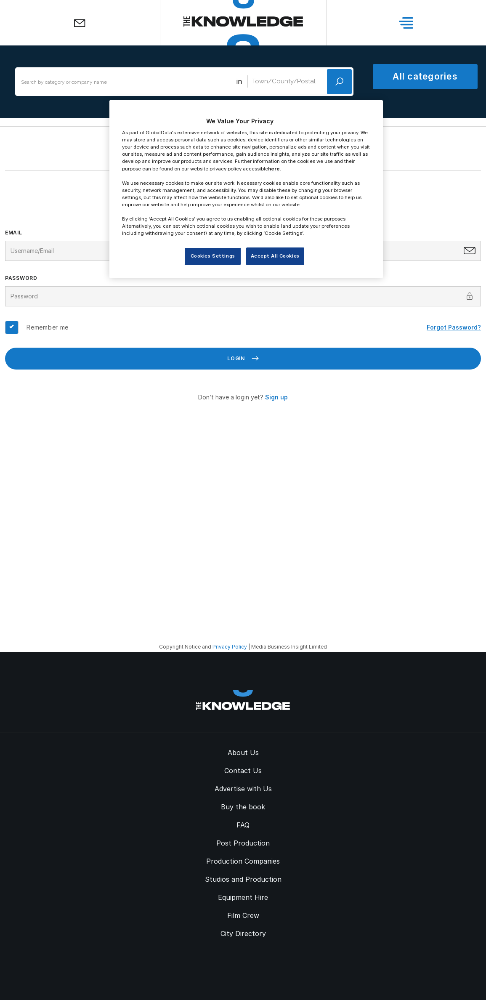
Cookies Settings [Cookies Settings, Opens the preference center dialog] (213, 256)
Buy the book (243, 807)
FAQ (243, 825)
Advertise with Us (243, 789)
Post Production (243, 843)
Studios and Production (243, 879)
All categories (425, 76)
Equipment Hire (243, 897)
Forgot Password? (454, 327)
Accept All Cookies (275, 256)
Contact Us (243, 770)
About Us (243, 752)
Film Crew (243, 915)
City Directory (243, 933)
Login (243, 358)
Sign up (276, 397)
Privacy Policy (229, 647)
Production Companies (243, 861)
